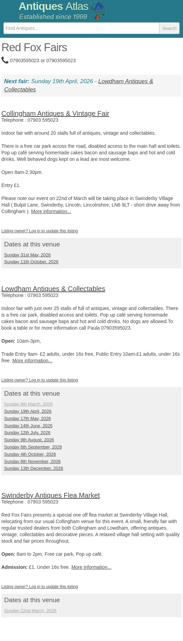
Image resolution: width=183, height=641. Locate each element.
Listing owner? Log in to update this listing (39, 231)
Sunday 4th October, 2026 (30, 454)
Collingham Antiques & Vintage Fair (55, 113)
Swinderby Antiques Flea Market (50, 495)
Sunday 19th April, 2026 (28, 411)
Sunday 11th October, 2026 (31, 261)
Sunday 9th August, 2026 (29, 439)
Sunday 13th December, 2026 (33, 468)
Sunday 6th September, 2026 (33, 447)
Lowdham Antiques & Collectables (53, 288)
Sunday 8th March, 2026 (28, 404)
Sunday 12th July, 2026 (27, 432)
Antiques (53, 6)
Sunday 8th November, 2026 (32, 461)
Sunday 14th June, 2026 (28, 425)
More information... (51, 211)
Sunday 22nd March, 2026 (30, 610)
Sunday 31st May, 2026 (27, 254)
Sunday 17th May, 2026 (27, 418)
